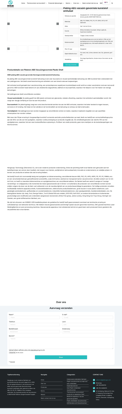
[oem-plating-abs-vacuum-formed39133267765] (12, 49)
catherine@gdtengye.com (103, 380)
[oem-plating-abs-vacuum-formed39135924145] (43, 49)
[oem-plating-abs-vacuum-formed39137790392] (33, 49)
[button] (112, 3)
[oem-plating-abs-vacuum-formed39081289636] (33, 24)
